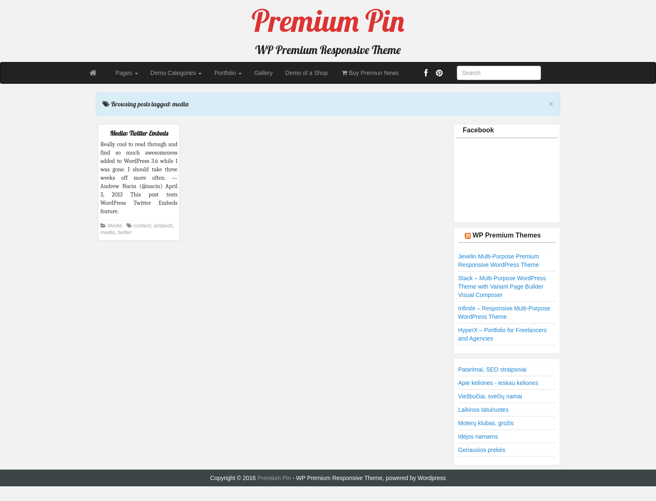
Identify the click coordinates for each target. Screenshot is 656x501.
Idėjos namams (478, 436)
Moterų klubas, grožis (486, 423)
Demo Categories (176, 73)
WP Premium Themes (506, 235)
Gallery (263, 73)
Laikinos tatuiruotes (483, 409)
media (107, 232)
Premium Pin (274, 478)
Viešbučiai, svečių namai (490, 396)
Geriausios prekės (481, 450)
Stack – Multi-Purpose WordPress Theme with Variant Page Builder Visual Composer (502, 286)
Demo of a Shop (306, 73)
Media (115, 226)
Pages (126, 73)
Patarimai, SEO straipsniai (492, 369)
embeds (163, 226)
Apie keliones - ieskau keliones (498, 383)
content (142, 226)
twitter (125, 232)
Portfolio (227, 73)
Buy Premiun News (369, 73)
